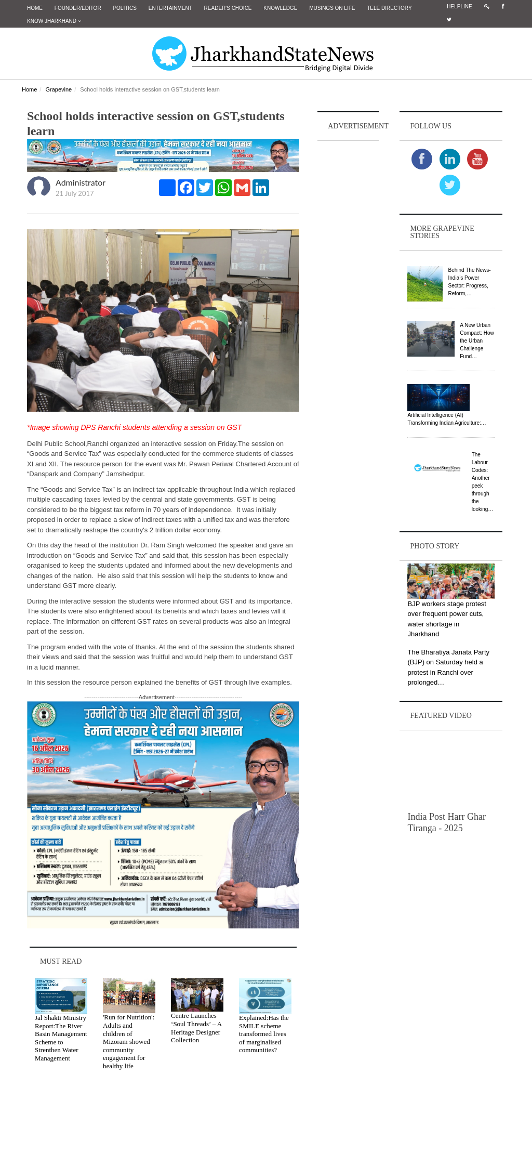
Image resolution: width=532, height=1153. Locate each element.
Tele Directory (389, 8)
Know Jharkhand (54, 21)
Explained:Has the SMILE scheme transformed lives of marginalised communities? (264, 1034)
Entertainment (170, 8)
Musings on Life (332, 8)
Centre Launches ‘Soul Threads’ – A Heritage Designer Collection (196, 1028)
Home (35, 8)
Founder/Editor (78, 8)
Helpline (459, 6)
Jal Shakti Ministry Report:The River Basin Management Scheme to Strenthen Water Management (61, 1038)
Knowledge (280, 8)
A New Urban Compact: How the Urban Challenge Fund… (477, 340)
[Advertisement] (348, 299)
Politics (125, 8)
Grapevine (58, 89)
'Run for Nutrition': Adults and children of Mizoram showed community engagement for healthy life (128, 1041)
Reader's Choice (228, 8)
